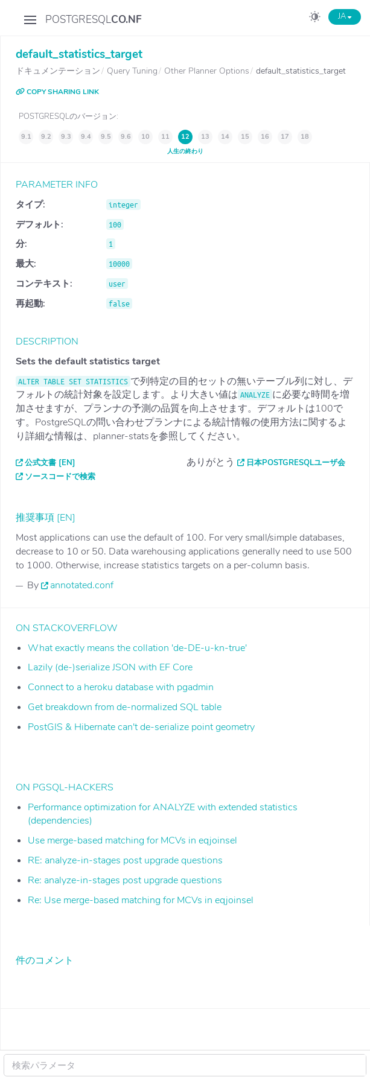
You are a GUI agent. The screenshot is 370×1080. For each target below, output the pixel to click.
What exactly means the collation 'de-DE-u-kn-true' (137, 648)
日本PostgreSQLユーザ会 (295, 462)
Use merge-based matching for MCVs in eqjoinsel (132, 840)
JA (344, 16)
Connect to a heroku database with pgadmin (121, 687)
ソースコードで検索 (60, 476)
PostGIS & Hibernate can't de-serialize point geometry (141, 727)
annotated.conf (81, 585)
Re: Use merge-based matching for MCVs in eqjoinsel (141, 900)
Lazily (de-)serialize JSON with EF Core (110, 667)
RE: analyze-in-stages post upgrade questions (125, 860)
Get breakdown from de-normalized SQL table (125, 707)
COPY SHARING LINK (57, 92)
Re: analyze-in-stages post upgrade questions (125, 880)
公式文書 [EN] (50, 462)
